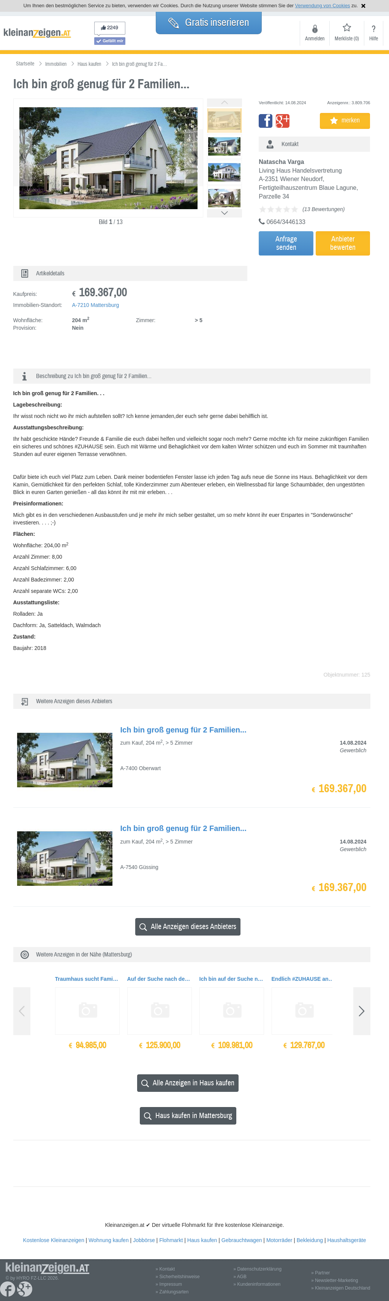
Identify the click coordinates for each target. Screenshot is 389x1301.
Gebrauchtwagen (241, 1240)
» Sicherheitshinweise (178, 1276)
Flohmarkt (171, 1240)
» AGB (240, 1276)
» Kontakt (165, 1269)
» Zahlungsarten (172, 1292)
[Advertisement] (325, 314)
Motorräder (279, 1240)
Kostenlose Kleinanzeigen (53, 1240)
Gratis (208, 22)
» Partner (320, 1273)
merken (345, 120)
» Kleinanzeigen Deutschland (340, 1288)
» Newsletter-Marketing (334, 1280)
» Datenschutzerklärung (257, 1269)
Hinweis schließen (363, 6)
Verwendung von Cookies (322, 5)
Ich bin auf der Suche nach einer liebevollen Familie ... (231, 979)
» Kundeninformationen (256, 1284)
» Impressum (169, 1284)
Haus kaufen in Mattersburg (188, 1115)
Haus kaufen (202, 1240)
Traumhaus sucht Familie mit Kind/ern (87, 979)
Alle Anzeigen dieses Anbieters (187, 926)
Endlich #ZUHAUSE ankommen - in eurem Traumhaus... (304, 979)
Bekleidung (310, 1240)
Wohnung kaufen (109, 1240)
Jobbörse (144, 1240)
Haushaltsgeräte (346, 1240)
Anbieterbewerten (343, 243)
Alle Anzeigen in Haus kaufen (187, 1083)
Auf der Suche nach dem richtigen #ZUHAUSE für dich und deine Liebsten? (159, 979)
